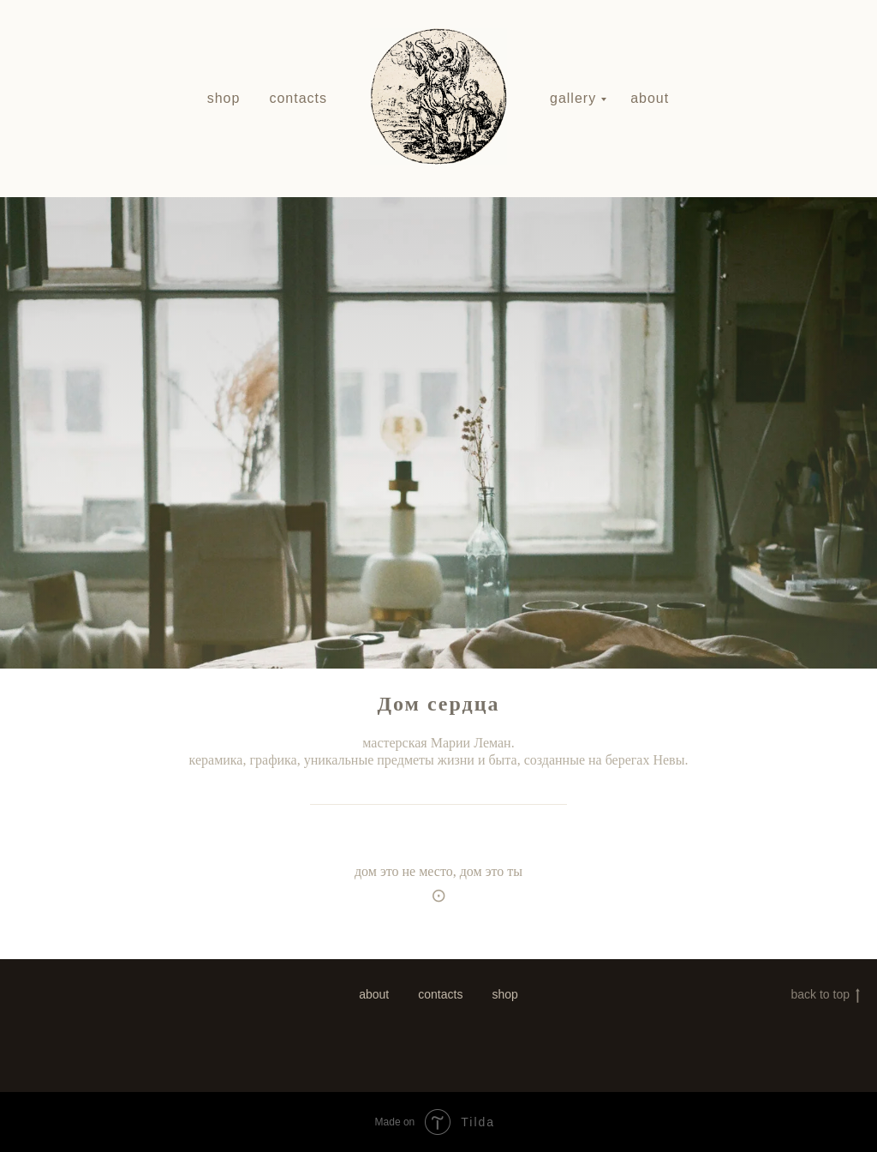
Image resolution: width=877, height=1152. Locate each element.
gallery (573, 98)
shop (224, 98)
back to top (826, 995)
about (649, 98)
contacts (298, 98)
